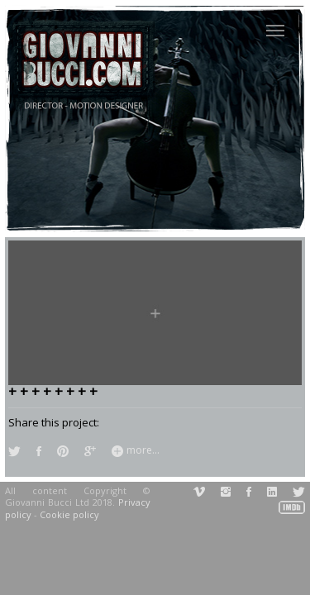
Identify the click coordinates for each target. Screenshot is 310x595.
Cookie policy (69, 514)
